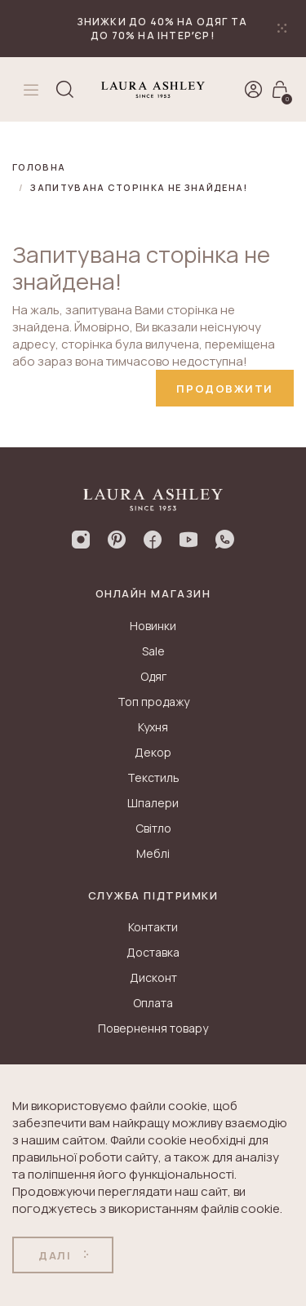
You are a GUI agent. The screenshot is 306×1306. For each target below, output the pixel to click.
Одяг (153, 676)
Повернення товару (153, 1028)
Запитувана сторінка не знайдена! (138, 187)
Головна (38, 167)
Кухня (153, 727)
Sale (153, 651)
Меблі (153, 853)
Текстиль (153, 777)
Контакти (153, 927)
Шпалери (153, 803)
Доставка (153, 952)
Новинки (153, 625)
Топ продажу (153, 701)
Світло (153, 828)
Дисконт (153, 977)
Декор (153, 752)
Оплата (153, 1003)
